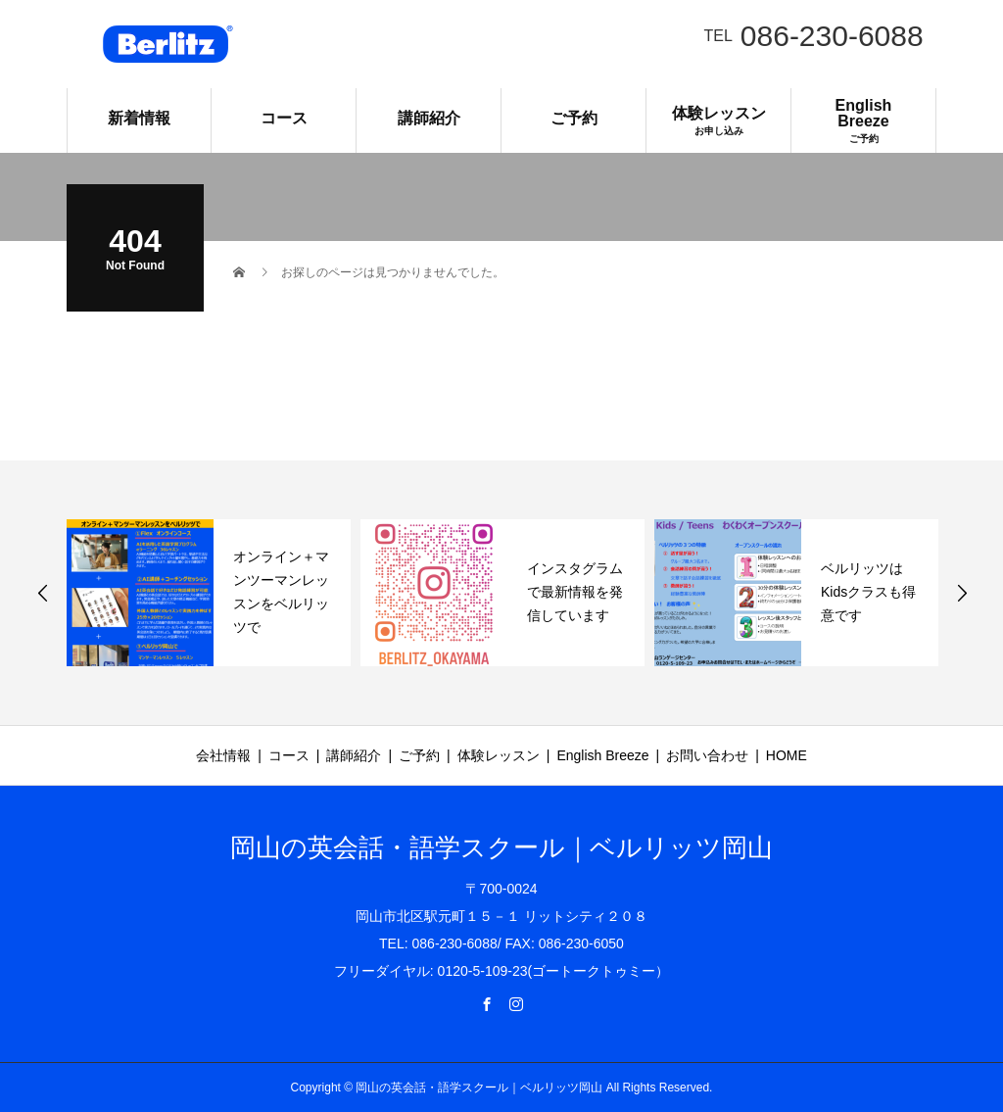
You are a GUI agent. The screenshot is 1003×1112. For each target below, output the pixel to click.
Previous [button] (43, 593)
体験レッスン (718, 120)
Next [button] (962, 593)
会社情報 (223, 755)
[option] (209, 592)
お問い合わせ (707, 755)
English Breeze (863, 120)
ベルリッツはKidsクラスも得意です (868, 591)
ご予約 (573, 118)
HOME (786, 755)
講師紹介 (429, 118)
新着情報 (139, 118)
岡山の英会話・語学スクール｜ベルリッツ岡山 (501, 847)
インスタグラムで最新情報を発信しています (575, 591)
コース (284, 118)
